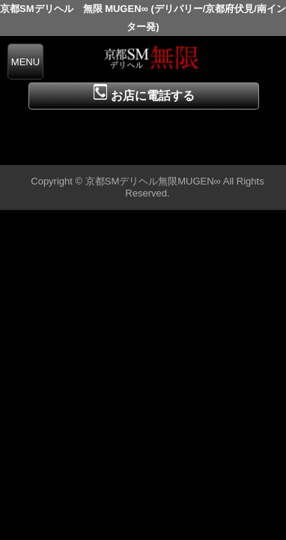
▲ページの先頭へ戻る (230, 151)
